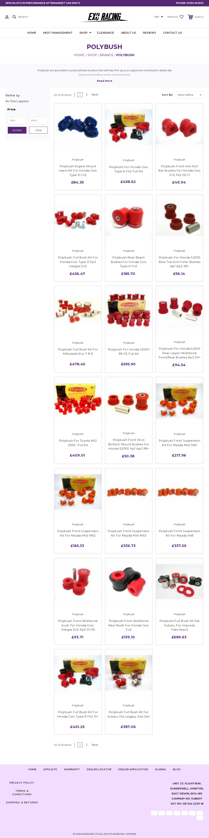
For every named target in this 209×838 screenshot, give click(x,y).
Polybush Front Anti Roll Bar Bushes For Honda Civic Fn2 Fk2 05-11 (179, 170)
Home (31, 32)
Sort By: (167, 94)
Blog (177, 769)
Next (96, 94)
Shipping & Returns (22, 802)
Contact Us (172, 32)
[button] (27, 109)
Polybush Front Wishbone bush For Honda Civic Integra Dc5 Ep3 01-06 (78, 625)
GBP (158, 16)
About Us (128, 32)
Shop (85, 33)
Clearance (105, 32)
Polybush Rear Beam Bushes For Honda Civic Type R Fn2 (129, 262)
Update (17, 130)
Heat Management (57, 32)
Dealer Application (133, 769)
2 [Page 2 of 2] (87, 94)
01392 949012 (195, 3)
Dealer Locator (99, 769)
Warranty (72, 769)
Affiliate (50, 769)
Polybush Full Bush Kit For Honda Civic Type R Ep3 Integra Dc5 (78, 262)
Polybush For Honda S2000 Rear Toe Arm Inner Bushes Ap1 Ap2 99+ (179, 262)
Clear (38, 130)
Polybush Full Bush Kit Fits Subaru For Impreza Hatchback (179, 625)
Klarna (160, 769)
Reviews (149, 32)
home (32, 769)
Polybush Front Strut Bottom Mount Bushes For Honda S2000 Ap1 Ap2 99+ (128, 444)
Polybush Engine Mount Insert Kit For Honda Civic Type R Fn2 (78, 170)
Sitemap (131, 834)
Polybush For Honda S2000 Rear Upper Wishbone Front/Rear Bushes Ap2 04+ (179, 353)
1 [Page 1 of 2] (80, 94)
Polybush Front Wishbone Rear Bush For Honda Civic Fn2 (128, 625)
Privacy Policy (22, 782)
